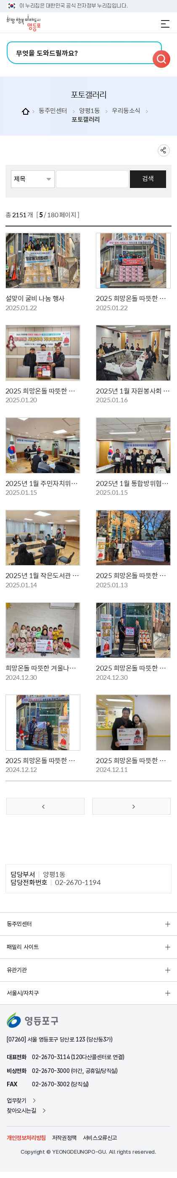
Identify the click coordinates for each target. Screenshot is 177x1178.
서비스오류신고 (100, 1137)
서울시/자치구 (23, 993)
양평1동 (89, 111)
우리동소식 (126, 111)
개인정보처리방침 (26, 1137)
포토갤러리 (85, 119)
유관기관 (17, 970)
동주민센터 (53, 111)
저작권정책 (64, 1137)
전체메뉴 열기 (165, 24)
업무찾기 (16, 1100)
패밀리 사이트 (23, 947)
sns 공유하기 (164, 150)
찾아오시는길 (21, 1110)
